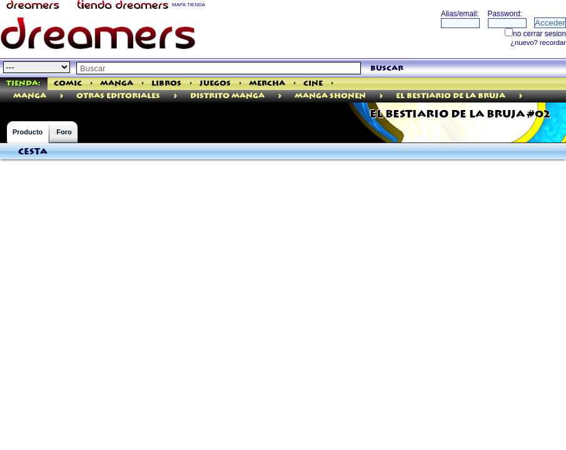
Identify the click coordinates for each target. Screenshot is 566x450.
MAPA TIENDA (188, 5)
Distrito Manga (227, 95)
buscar (386, 68)
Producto (28, 132)
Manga (116, 83)
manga (29, 95)
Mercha (267, 83)
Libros (166, 83)
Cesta (33, 152)
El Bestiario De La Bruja (450, 95)
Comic (68, 83)
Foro (63, 132)
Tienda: (23, 83)
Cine (313, 83)
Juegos (215, 83)
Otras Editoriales (118, 95)
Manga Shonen (330, 95)
